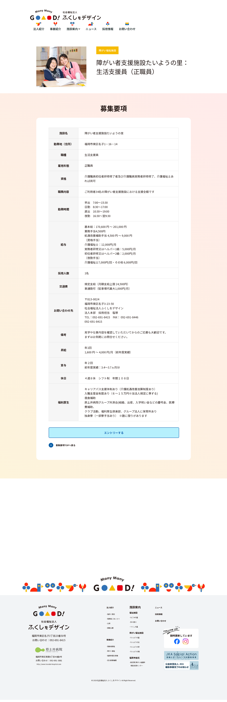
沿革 (110, 625)
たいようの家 (141, 648)
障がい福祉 (113, 653)
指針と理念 (113, 616)
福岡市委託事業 (115, 657)
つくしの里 (140, 628)
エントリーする (113, 422)
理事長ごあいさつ (116, 620)
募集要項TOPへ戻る (67, 435)
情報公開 (112, 630)
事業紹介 (126, 18)
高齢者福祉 (113, 648)
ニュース (161, 18)
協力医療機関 (114, 662)
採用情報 (178, 18)
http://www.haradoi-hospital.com (49, 666)
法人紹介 (109, 18)
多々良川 (139, 624)
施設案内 (143, 18)
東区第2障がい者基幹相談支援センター (144, 666)
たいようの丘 (141, 644)
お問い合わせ (198, 18)
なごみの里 (140, 619)
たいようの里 (141, 639)
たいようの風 (141, 653)
